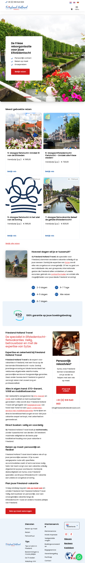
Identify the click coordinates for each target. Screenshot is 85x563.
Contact (48, 561)
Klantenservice (50, 531)
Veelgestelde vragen (50, 539)
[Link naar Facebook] (71, 534)
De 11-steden (30, 558)
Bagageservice (50, 550)
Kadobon (69, 547)
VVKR (8, 399)
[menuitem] (77, 7)
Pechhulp (48, 557)
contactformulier (58, 274)
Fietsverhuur (30, 536)
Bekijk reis (11, 171)
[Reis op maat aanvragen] (21, 511)
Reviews (68, 543)
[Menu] (77, 7)
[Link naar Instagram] (66, 534)
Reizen (27, 532)
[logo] (17, 8)
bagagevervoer (34, 405)
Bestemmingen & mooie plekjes (32, 553)
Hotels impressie (51, 535)
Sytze (67, 262)
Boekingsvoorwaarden (52, 545)
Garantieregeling (51, 553)
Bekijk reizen (20, 71)
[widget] (71, 555)
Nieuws (68, 539)
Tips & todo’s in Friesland (31, 547)
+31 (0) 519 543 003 (16, 2)
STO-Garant (39, 396)
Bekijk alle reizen (13, 243)
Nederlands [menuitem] (71, 526)
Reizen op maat (31, 529)
